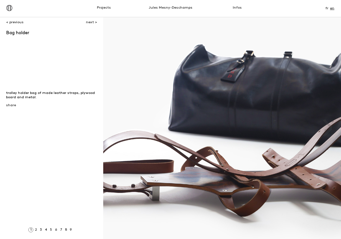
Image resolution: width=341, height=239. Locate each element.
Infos (237, 8)
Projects (104, 8)
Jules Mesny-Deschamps (170, 8)
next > (91, 22)
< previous (15, 22)
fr (326, 8)
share (11, 105)
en (332, 8)
